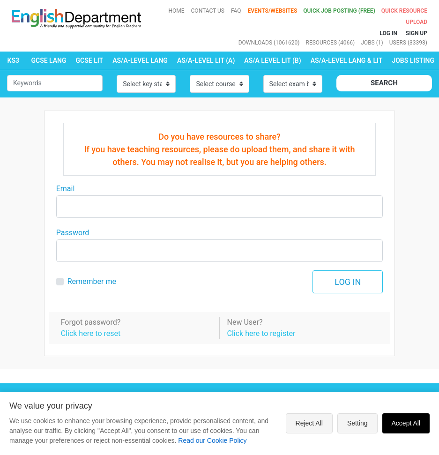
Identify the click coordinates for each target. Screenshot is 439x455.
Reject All (309, 423)
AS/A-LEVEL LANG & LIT (347, 60)
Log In (388, 33)
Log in (348, 282)
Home (176, 10)
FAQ (236, 10)
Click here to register (261, 333)
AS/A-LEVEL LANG (140, 60)
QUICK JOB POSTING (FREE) (340, 10)
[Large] (219, 206)
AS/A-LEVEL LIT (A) (206, 60)
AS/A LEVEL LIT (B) (272, 60)
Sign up (416, 33)
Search (384, 83)
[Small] (55, 83)
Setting (357, 423)
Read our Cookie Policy (212, 440)
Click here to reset (91, 333)
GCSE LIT (90, 60)
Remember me (91, 281)
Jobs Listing (413, 60)
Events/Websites (273, 10)
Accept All (406, 423)
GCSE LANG (48, 60)
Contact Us (207, 10)
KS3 (13, 60)
